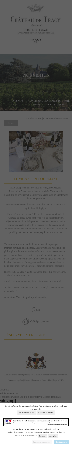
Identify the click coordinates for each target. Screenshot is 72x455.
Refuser (42, 436)
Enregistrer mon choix (41, 442)
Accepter (53, 436)
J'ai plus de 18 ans (45, 413)
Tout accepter (61, 442)
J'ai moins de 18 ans (26, 413)
